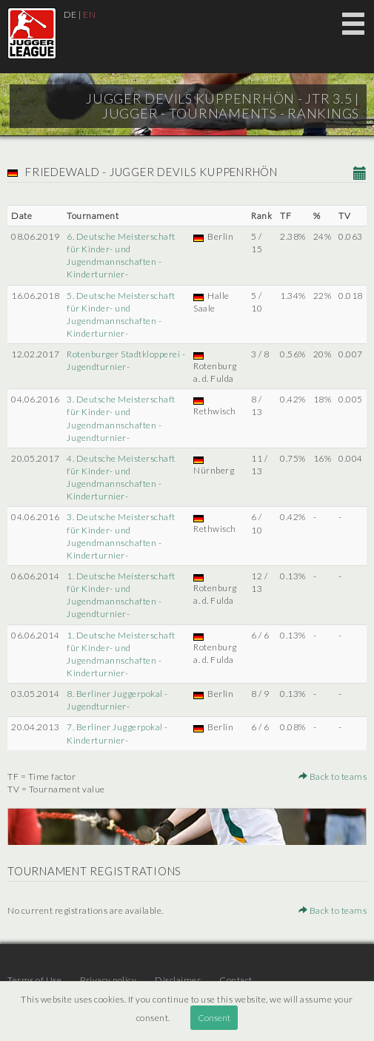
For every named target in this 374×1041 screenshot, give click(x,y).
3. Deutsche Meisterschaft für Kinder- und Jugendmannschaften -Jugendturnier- (121, 418)
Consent (214, 1017)
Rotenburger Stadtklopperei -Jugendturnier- (126, 360)
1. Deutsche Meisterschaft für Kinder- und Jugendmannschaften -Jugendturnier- (121, 594)
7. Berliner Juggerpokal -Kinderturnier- (117, 733)
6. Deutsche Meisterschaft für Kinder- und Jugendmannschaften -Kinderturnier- (121, 255)
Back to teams (332, 776)
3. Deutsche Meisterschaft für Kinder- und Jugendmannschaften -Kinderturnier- (121, 535)
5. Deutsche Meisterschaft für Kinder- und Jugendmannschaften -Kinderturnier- (121, 314)
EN (89, 14)
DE (70, 14)
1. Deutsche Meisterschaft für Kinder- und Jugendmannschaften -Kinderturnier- (121, 654)
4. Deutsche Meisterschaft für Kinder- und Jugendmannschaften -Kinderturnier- (121, 477)
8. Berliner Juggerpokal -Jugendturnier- (117, 700)
